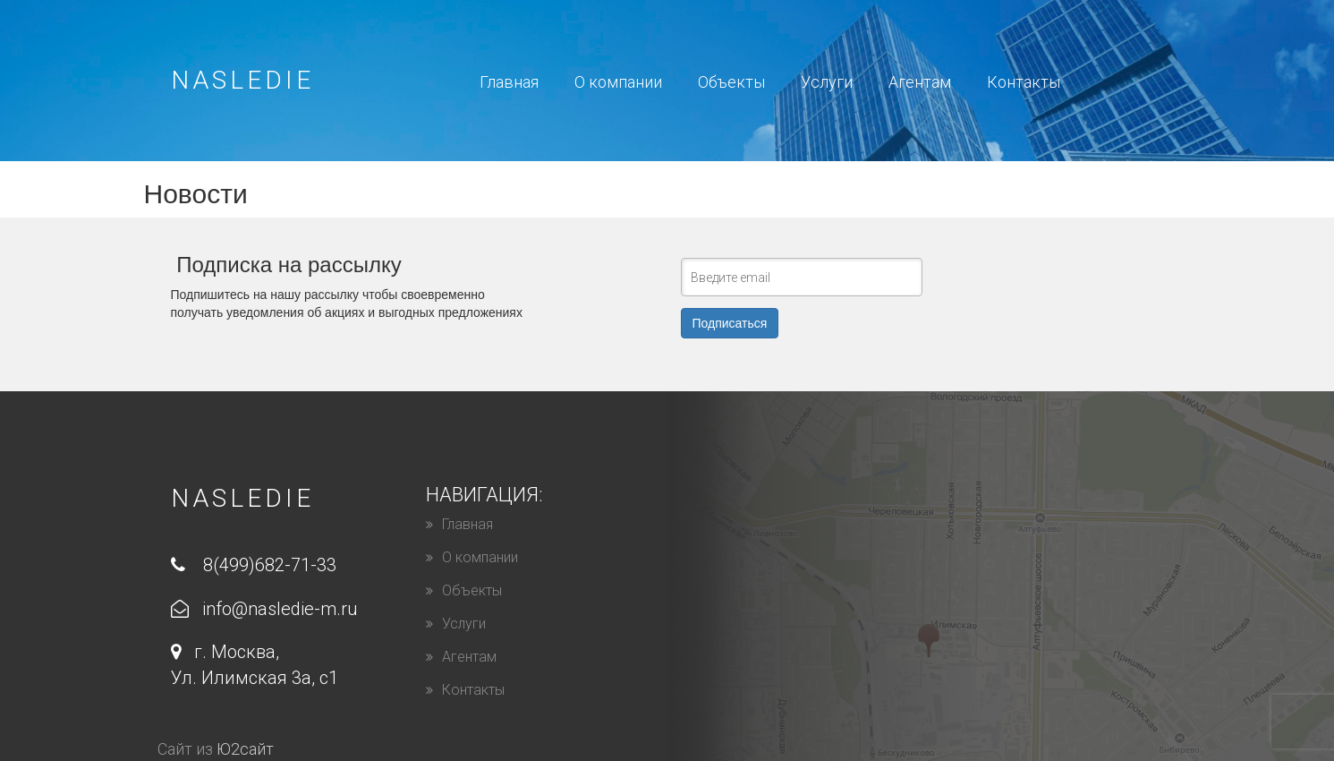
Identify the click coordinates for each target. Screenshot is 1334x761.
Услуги (464, 623)
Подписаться (730, 323)
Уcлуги (827, 82)
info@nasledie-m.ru (264, 609)
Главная (509, 82)
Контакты (1023, 82)
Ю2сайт (245, 749)
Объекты (731, 82)
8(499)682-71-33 (253, 565)
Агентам (919, 82)
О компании (618, 82)
